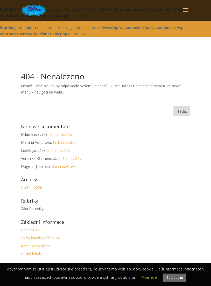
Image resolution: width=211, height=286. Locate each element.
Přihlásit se (30, 229)
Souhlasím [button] (174, 277)
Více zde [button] (149, 277)
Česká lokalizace (34, 253)
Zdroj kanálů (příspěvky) (41, 237)
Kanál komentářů (35, 246)
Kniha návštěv (61, 134)
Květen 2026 (31, 187)
